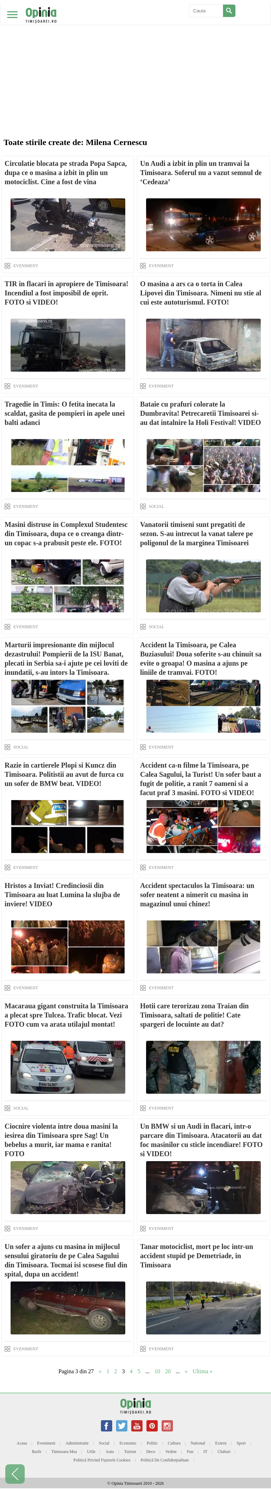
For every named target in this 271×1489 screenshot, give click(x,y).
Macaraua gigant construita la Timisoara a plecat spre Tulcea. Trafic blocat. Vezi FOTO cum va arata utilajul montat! (66, 1015)
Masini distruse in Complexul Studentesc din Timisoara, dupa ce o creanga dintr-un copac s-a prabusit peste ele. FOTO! (66, 534)
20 (168, 1371)
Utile (91, 1451)
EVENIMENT (25, 265)
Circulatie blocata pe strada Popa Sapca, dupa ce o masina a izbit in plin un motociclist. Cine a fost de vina (66, 173)
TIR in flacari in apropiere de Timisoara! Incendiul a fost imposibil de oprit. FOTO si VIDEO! (66, 293)
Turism (130, 1451)
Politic (152, 1443)
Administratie (77, 1443)
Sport (241, 1443)
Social (104, 1443)
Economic (128, 1443)
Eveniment (46, 1443)
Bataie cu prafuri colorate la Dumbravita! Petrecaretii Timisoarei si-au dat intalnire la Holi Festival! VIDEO (200, 413)
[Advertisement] (135, 53)
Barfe (36, 1451)
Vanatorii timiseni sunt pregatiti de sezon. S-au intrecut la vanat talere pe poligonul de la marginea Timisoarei (196, 534)
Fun (190, 1451)
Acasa (22, 1443)
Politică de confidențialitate (164, 1460)
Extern (221, 1443)
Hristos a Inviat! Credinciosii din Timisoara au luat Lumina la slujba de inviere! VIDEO (62, 895)
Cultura (174, 1443)
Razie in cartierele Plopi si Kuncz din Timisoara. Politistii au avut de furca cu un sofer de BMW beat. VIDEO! (64, 774)
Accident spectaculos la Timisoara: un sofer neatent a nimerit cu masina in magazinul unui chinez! (197, 895)
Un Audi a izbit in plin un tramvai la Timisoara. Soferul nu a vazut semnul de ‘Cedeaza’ (201, 173)
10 (157, 1371)
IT (205, 1451)
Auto (110, 1451)
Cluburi (223, 1451)
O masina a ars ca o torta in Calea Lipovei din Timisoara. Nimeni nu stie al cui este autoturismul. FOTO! (200, 293)
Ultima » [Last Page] (202, 1371)
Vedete (171, 1451)
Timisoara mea (64, 1451)
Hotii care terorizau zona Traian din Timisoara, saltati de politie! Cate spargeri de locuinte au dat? (194, 1015)
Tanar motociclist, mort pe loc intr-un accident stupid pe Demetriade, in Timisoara (196, 1256)
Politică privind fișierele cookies (102, 1460)
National (198, 1443)
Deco (150, 1451)
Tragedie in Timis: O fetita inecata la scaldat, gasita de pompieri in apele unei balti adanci (65, 413)
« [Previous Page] (100, 1371)
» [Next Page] (186, 1371)
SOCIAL (156, 506)
